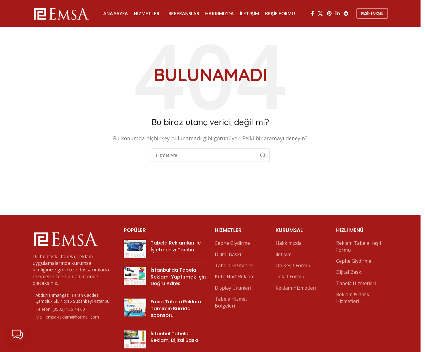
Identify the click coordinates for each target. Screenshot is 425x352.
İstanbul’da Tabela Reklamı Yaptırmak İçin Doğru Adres (178, 277)
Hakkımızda (289, 243)
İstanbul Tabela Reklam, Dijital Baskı (174, 337)
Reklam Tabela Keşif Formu (358, 246)
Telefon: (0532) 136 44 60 (60, 309)
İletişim (283, 254)
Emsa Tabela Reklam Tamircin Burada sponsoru (176, 308)
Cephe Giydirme (232, 243)
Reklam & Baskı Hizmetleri (353, 297)
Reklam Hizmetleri (296, 288)
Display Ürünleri (233, 288)
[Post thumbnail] (135, 249)
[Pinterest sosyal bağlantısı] (329, 13)
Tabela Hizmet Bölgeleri (231, 302)
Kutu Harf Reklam (234, 276)
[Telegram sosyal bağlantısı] (346, 13)
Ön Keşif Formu (293, 265)
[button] (17, 335)
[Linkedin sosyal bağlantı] (337, 13)
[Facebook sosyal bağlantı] (312, 13)
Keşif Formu (372, 13)
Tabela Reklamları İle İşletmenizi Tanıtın (176, 246)
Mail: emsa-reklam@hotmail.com (67, 317)
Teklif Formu (290, 276)
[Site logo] (61, 13)
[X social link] (320, 13)
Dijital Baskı (228, 254)
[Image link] (65, 238)
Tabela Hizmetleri (234, 265)
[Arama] (210, 155)
